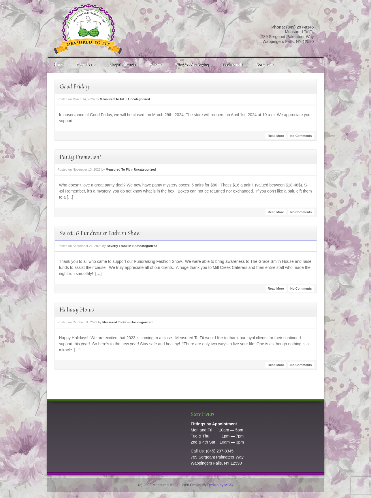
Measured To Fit (112, 99)
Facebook (309, 19)
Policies (155, 65)
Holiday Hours (77, 309)
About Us (86, 65)
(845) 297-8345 (219, 451)
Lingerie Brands (122, 65)
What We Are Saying (192, 65)
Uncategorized (139, 99)
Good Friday (74, 86)
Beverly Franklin (119, 246)
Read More (276, 135)
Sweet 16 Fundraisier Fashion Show (100, 233)
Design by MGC (220, 485)
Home (58, 65)
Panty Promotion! (80, 156)
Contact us (265, 65)
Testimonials (232, 65)
